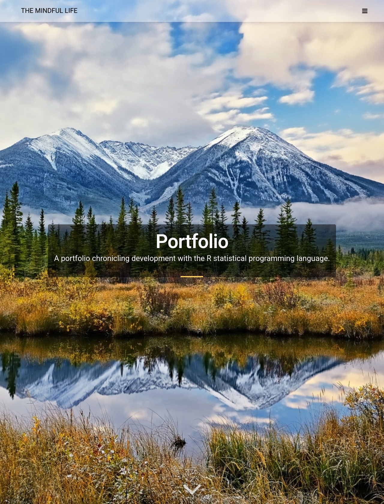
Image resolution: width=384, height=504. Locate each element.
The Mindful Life (49, 10)
